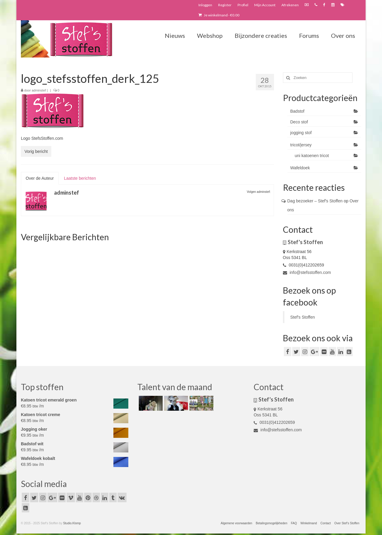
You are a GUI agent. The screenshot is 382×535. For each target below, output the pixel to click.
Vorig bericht (36, 151)
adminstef (39, 90)
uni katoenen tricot (312, 155)
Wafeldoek (300, 167)
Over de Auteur (40, 178)
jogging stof (301, 132)
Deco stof (299, 122)
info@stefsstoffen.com (307, 272)
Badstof (297, 111)
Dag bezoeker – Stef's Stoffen (315, 201)
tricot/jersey (301, 144)
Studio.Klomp (72, 523)
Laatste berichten (80, 178)
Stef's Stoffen (302, 317)
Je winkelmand (218, 15)
